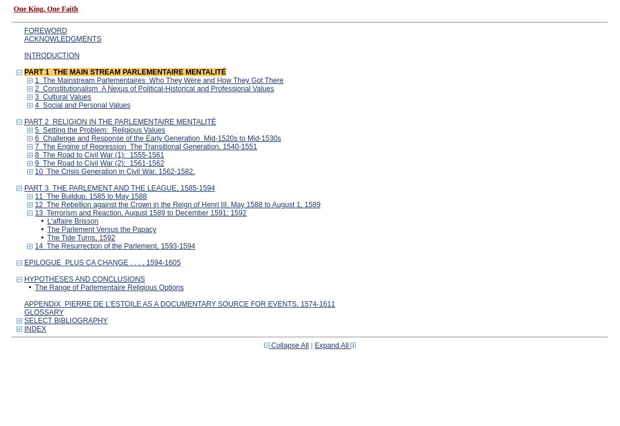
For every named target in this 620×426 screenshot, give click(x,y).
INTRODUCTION (51, 55)
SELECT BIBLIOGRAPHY (66, 321)
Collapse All (286, 345)
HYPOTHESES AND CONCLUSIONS (84, 279)
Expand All (335, 345)
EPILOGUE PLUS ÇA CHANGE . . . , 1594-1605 (102, 263)
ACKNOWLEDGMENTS (62, 39)
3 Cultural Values (63, 97)
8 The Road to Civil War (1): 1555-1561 (99, 155)
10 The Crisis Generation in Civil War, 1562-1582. (115, 171)
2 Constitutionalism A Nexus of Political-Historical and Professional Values (154, 89)
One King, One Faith (46, 9)
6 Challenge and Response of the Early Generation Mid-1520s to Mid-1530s (158, 138)
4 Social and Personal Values (82, 105)
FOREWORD (45, 31)
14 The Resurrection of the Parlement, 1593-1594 (115, 246)
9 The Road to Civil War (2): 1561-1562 (99, 163)
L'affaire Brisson (73, 221)
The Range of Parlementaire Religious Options (109, 287)
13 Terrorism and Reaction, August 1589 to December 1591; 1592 (140, 213)
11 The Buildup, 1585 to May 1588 (91, 196)
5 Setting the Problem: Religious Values (100, 130)
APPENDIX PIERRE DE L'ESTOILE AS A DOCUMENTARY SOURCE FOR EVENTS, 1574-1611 (179, 304)
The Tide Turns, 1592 (81, 238)
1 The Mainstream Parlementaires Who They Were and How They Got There (159, 80)
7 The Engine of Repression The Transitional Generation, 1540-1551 (146, 147)
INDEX (35, 329)
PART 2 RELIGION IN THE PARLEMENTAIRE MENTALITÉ (120, 122)
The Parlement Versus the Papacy (101, 229)
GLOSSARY (44, 312)
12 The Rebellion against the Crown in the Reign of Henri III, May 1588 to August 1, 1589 (177, 205)
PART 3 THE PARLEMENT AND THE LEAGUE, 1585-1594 (119, 188)
